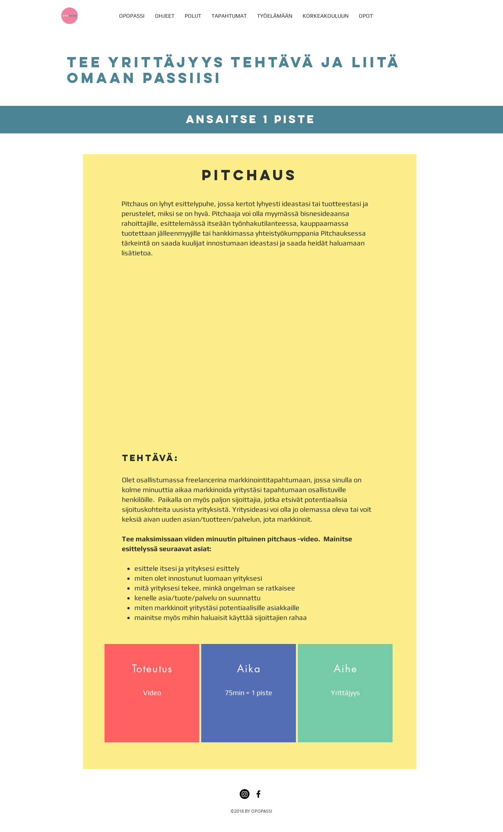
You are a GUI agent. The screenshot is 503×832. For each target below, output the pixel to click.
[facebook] (258, 794)
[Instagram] (245, 794)
